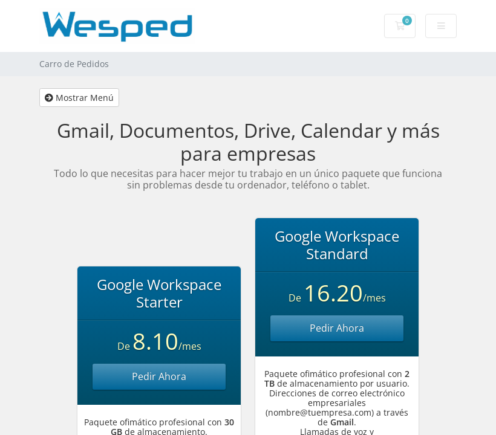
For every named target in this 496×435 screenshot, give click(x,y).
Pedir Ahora (159, 376)
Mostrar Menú (79, 97)
